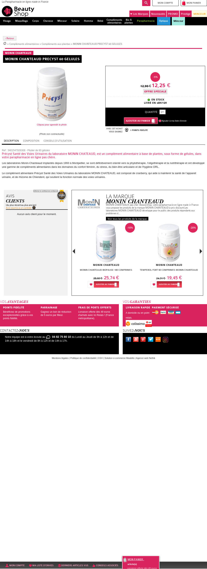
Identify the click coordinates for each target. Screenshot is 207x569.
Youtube (136, 340)
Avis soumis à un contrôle (19, 207)
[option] (106, 256)
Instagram (166, 340)
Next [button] (201, 251)
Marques (139, 14)
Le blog (158, 340)
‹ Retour (9, 38)
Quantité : (152, 111)
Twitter (151, 340)
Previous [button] (74, 252)
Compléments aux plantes (56, 44)
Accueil (5, 43)
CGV (100, 358)
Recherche (146, 3)
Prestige (185, 13)
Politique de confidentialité (83, 358)
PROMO (173, 13)
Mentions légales (60, 358)
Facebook (129, 340)
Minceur (178, 21)
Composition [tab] (31, 140)
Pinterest (143, 340)
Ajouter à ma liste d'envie (174, 121)
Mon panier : (136, 559)
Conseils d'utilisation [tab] (57, 140)
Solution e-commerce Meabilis (119, 358)
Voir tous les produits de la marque (127, 218)
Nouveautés (158, 13)
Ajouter (105, 284)
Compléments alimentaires (24, 44)
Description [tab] (11, 140)
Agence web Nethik (145, 358)
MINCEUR (199, 13)
